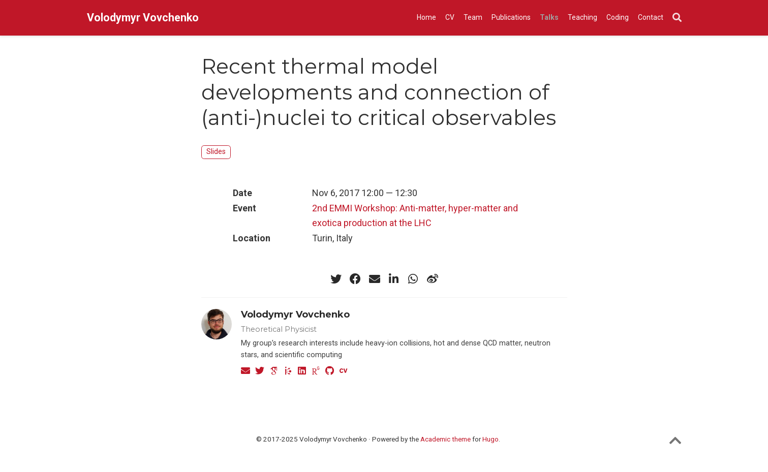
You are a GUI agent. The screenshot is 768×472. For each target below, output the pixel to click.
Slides (216, 151)
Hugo (490, 439)
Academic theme (445, 439)
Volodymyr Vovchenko (143, 17)
